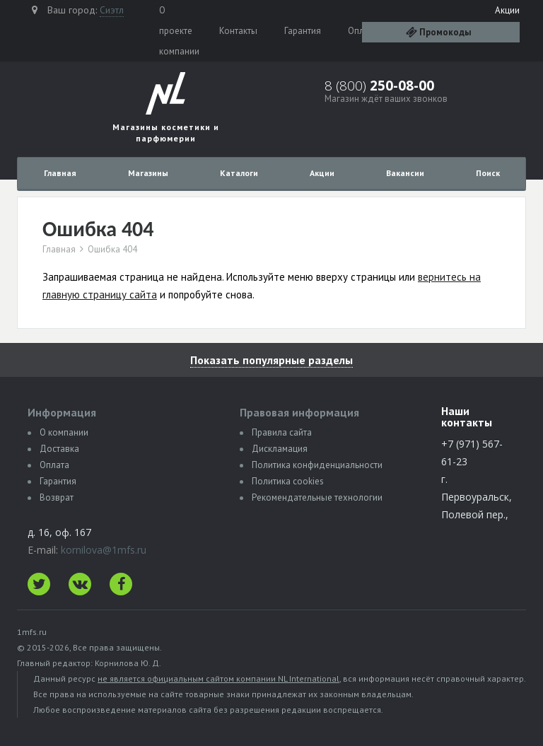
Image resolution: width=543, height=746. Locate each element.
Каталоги (239, 173)
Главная (60, 173)
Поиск (488, 173)
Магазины (148, 173)
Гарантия (302, 31)
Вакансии (405, 173)
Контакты (238, 31)
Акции (507, 10)
